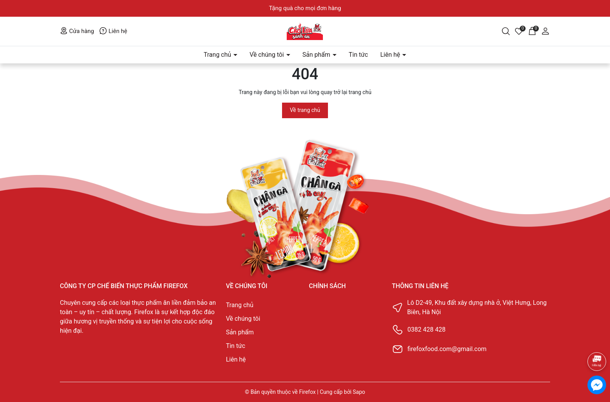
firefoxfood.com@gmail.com (446, 349)
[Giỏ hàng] (532, 31)
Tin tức (358, 54)
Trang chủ (218, 54)
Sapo (359, 392)
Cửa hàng (77, 31)
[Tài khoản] (545, 31)
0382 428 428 (426, 329)
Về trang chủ (305, 110)
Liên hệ (113, 31)
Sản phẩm (317, 54)
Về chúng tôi (268, 54)
